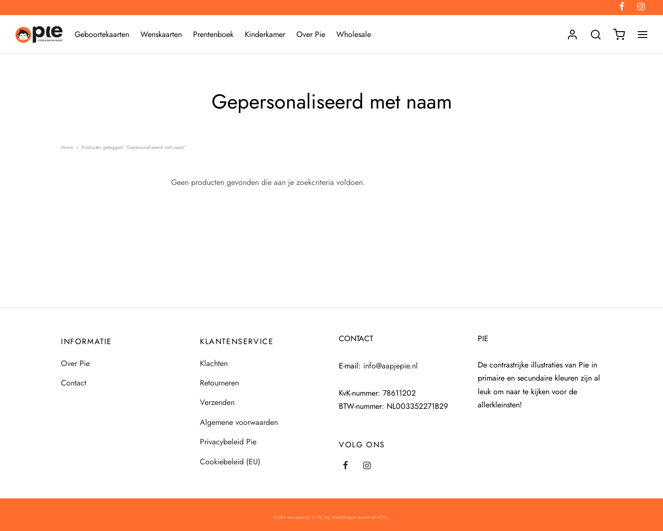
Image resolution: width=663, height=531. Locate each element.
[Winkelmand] (619, 34)
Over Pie (310, 34)
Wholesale (353, 34)
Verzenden (217, 402)
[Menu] (642, 34)
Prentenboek (213, 34)
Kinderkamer (265, 34)
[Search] (596, 34)
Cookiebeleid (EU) (230, 461)
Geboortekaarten (102, 34)
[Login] (572, 34)
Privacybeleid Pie (228, 441)
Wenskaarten (161, 34)
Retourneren (219, 382)
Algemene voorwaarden (239, 422)
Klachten (214, 363)
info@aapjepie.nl (390, 365)
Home (67, 147)
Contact (73, 382)
